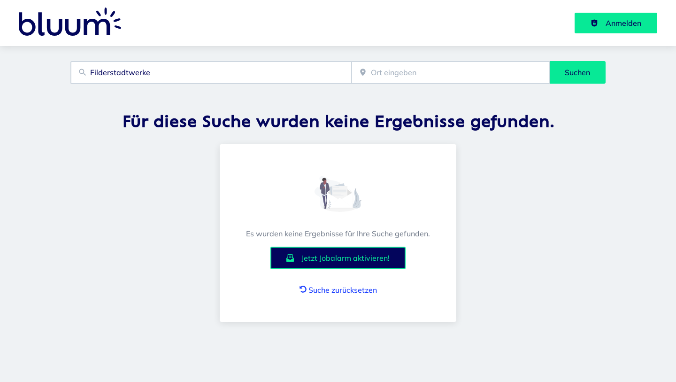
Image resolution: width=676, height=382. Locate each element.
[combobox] (211, 72)
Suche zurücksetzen (338, 290)
